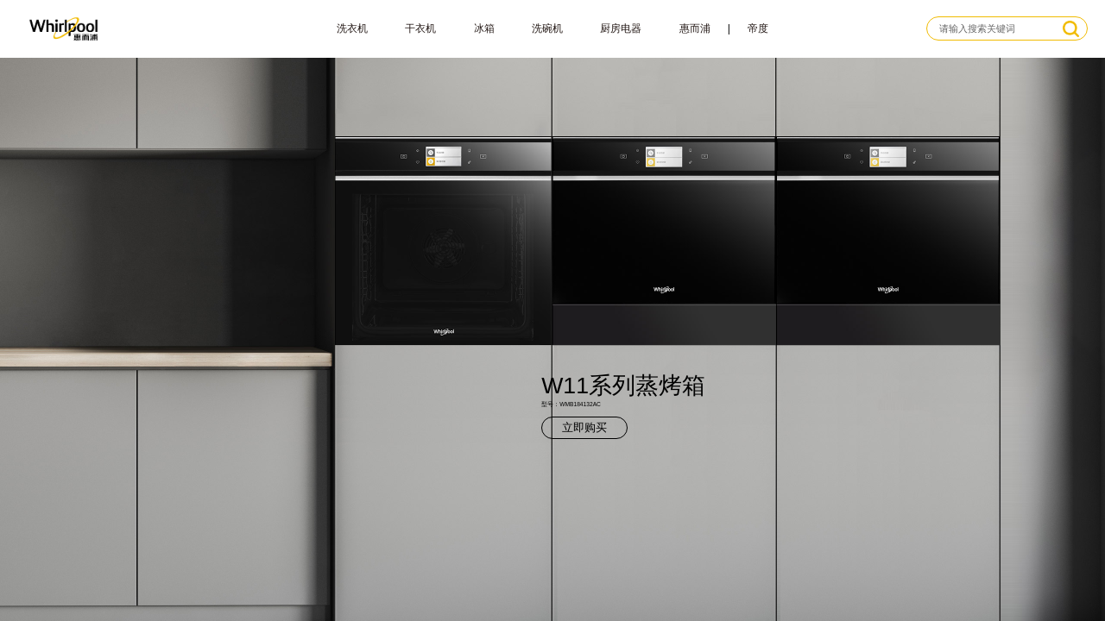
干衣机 (420, 28)
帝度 (758, 28)
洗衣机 (352, 28)
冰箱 (484, 28)
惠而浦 (694, 28)
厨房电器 (620, 28)
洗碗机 (547, 28)
